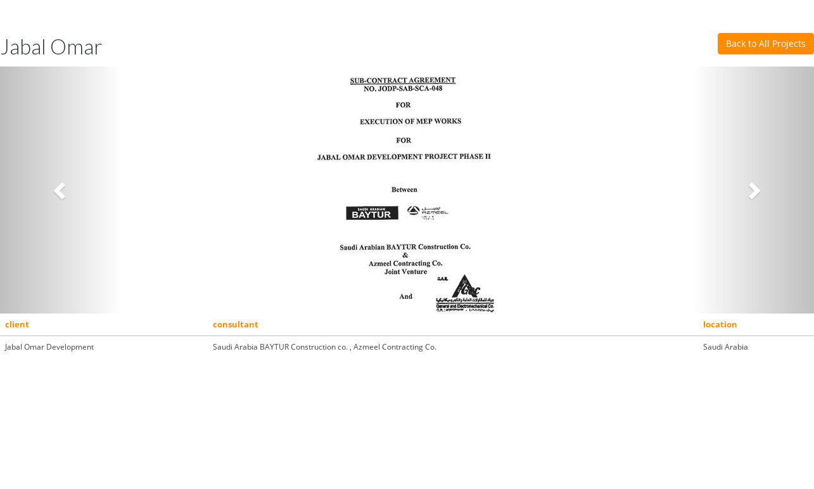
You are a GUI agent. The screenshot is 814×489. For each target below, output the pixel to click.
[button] (61, 190)
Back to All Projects (766, 43)
